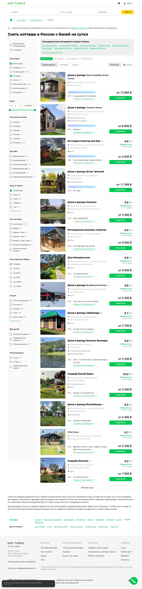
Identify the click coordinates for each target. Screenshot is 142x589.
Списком (114, 65)
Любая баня (18, 190)
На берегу (110, 520)
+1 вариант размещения (82, 276)
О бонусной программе (73, 548)
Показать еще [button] (15, 211)
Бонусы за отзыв (70, 556)
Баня (17, 195)
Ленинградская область (68, 45)
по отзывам (64, 65)
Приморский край (81, 48)
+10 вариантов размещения (84, 396)
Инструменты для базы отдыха (102, 552)
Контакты (125, 560)
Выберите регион (79, 28)
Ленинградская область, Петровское (84, 175)
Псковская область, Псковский (81, 465)
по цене (76, 65)
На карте (127, 65)
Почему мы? (126, 552)
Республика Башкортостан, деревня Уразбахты (88, 289)
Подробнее (120, 98)
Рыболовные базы (61, 527)
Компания (125, 543)
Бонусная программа (72, 543)
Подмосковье (47, 48)
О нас (123, 548)
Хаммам (17, 203)
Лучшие (91, 520)
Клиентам (45, 543)
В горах (17, 362)
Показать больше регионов (52, 52)
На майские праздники (53, 520)
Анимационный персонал (19, 339)
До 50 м (17, 268)
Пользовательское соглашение (21, 562)
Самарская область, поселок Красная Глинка (87, 111)
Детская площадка (22, 334)
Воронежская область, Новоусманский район (87, 408)
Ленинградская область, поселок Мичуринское (88, 261)
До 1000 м (17, 282)
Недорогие (100, 520)
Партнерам (93, 543)
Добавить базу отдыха (98, 548)
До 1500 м (17, 286)
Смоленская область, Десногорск (82, 206)
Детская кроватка (22, 344)
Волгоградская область (63, 48)
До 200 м (17, 273)
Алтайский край (104, 45)
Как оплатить (46, 552)
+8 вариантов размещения (83, 304)
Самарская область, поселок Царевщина (85, 234)
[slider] (10, 110)
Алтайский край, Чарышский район (84, 378)
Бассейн (18, 309)
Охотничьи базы (76, 527)
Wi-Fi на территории (22, 300)
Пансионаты (103, 527)
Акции (43, 556)
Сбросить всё (46, 59)
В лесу (17, 358)
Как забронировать (49, 548)
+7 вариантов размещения (83, 163)
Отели (49, 527)
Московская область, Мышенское (83, 82)
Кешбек (66, 552)
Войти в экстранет (96, 556)
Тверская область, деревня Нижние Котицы (87, 145)
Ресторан (18, 305)
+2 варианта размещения (83, 332)
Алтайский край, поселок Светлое (83, 317)
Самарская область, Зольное (81, 344)
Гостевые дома (90, 527)
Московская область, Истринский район (85, 436)
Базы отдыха (40, 527)
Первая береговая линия (20, 367)
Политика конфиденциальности (22, 568)
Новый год (39, 522)
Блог (43, 560)
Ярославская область (98, 48)
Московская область (49, 45)
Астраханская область (120, 45)
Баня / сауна (19, 317)
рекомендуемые (49, 65)
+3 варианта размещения (83, 480)
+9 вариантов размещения (83, 365)
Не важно (17, 264)
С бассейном (80, 520)
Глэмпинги (114, 527)
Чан (16, 207)
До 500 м (17, 277)
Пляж (17, 313)
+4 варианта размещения (83, 99)
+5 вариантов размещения (83, 249)
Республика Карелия (88, 45)
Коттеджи (13, 520)
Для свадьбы (69, 520)
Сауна (17, 199)
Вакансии (125, 556)
